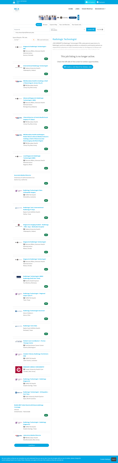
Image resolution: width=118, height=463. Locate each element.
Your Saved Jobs (76, 24)
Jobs (77, 9)
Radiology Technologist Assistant (34, 310)
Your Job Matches (64, 24)
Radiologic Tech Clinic (30, 326)
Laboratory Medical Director (32, 435)
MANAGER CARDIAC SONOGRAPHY (33, 367)
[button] (100, 29)
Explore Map (53, 24)
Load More (32, 445)
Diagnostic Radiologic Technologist (34, 242)
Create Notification (43, 40)
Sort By (16, 40)
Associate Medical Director (22, 175)
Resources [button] (99, 9)
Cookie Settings (105, 459)
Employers (101, 2)
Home (71, 9)
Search (39, 24)
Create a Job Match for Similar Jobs (78, 67)
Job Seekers (90, 2)
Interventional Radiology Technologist (35, 66)
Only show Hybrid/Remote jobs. (25, 32)
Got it (113, 459)
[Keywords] (31, 29)
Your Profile (87, 9)
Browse (45, 24)
